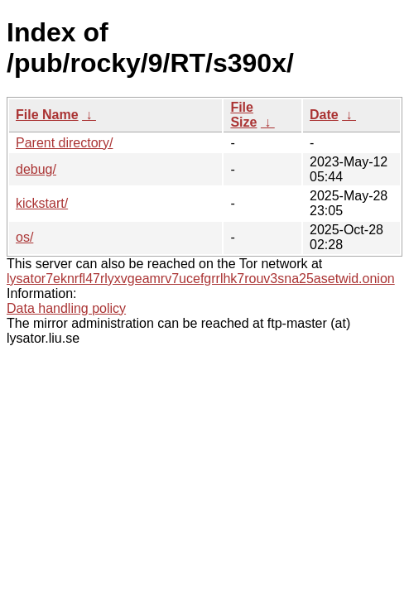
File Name (47, 115)
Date (324, 115)
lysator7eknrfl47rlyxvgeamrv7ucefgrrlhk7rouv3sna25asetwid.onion (201, 279)
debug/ (36, 169)
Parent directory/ (64, 143)
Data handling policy (66, 308)
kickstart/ (42, 203)
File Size (243, 114)
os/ (24, 237)
